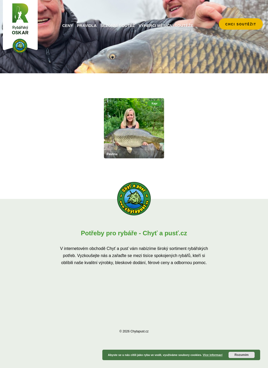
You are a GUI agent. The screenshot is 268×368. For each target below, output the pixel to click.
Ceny (67, 25)
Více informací (212, 354)
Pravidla (87, 25)
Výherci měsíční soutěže (166, 25)
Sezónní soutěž (117, 25)
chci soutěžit (240, 24)
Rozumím (241, 355)
